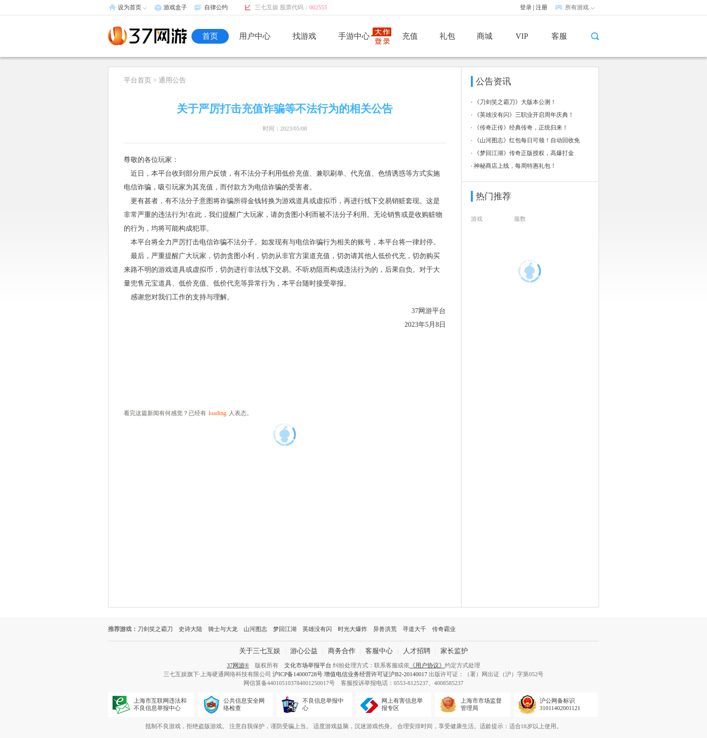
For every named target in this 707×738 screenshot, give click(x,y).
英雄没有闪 (317, 629)
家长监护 (454, 651)
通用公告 (172, 80)
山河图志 (255, 629)
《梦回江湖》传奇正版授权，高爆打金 (524, 153)
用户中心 (255, 36)
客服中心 (379, 651)
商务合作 (341, 651)
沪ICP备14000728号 (297, 674)
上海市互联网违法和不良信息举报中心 (160, 704)
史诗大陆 (190, 629)
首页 (210, 36)
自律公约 (216, 7)
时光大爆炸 (352, 629)
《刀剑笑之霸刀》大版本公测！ (515, 102)
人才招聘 (417, 651)
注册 (541, 7)
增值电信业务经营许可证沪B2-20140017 (375, 674)
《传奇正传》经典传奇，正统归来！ (521, 127)
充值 (410, 36)
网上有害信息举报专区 (402, 704)
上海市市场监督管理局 (481, 704)
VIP (522, 36)
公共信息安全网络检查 (244, 704)
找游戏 (304, 36)
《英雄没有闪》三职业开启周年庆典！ (524, 114)
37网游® (238, 665)
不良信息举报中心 (323, 704)
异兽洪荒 (385, 629)
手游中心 (354, 36)
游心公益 (304, 651)
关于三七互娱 (259, 651)
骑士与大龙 (223, 629)
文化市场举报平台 (307, 665)
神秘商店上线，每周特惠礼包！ (515, 165)
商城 (484, 36)
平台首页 (137, 80)
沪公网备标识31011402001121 (560, 704)
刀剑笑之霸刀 (155, 629)
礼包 (447, 36)
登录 (526, 7)
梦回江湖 (285, 629)
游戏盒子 (175, 7)
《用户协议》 (427, 665)
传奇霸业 (444, 629)
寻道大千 (414, 629)
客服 (559, 36)
